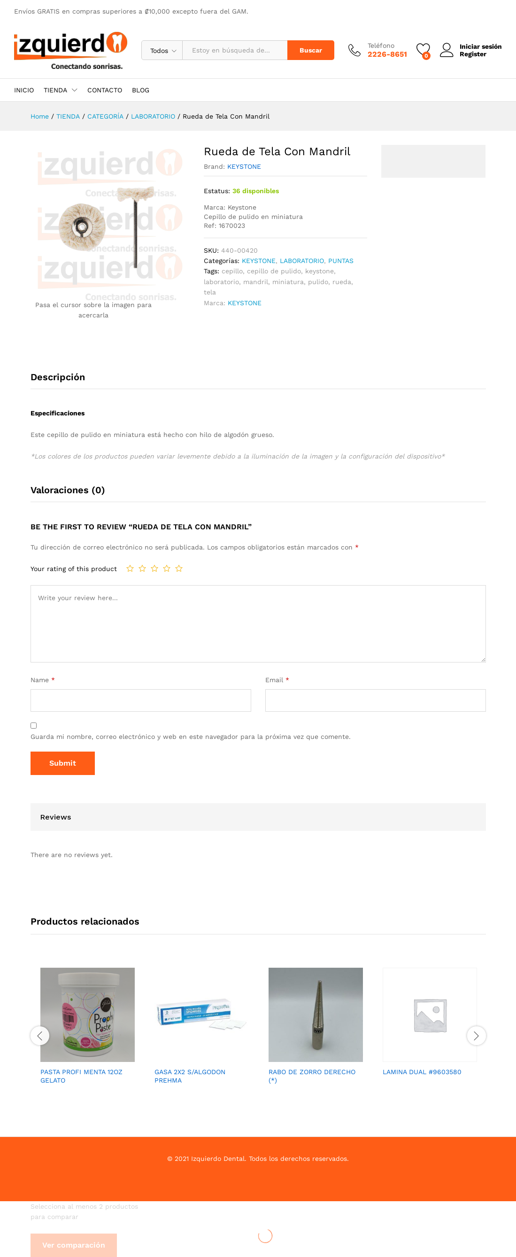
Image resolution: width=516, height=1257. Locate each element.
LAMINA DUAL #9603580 (422, 1072)
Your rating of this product (74, 568)
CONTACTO (104, 90)
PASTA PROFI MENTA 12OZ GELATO (81, 1076)
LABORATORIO (302, 260)
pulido (318, 282)
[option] (88, 1034)
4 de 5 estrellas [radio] (166, 568)
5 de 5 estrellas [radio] (179, 568)
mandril (255, 282)
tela (210, 292)
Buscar (311, 50)
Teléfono (381, 45)
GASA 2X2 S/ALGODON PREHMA (189, 1076)
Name (43, 680)
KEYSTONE (244, 166)
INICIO (24, 90)
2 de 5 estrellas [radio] (142, 568)
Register (473, 54)
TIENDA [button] (55, 90)
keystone (319, 271)
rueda (341, 282)
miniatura (288, 282)
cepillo (232, 271)
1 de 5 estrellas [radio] (130, 568)
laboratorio (221, 282)
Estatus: (217, 191)
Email (277, 680)
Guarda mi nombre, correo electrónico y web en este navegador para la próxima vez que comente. (191, 736)
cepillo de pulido (274, 271)
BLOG (140, 90)
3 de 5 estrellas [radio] (154, 568)
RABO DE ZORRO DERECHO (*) (312, 1076)
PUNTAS (341, 260)
